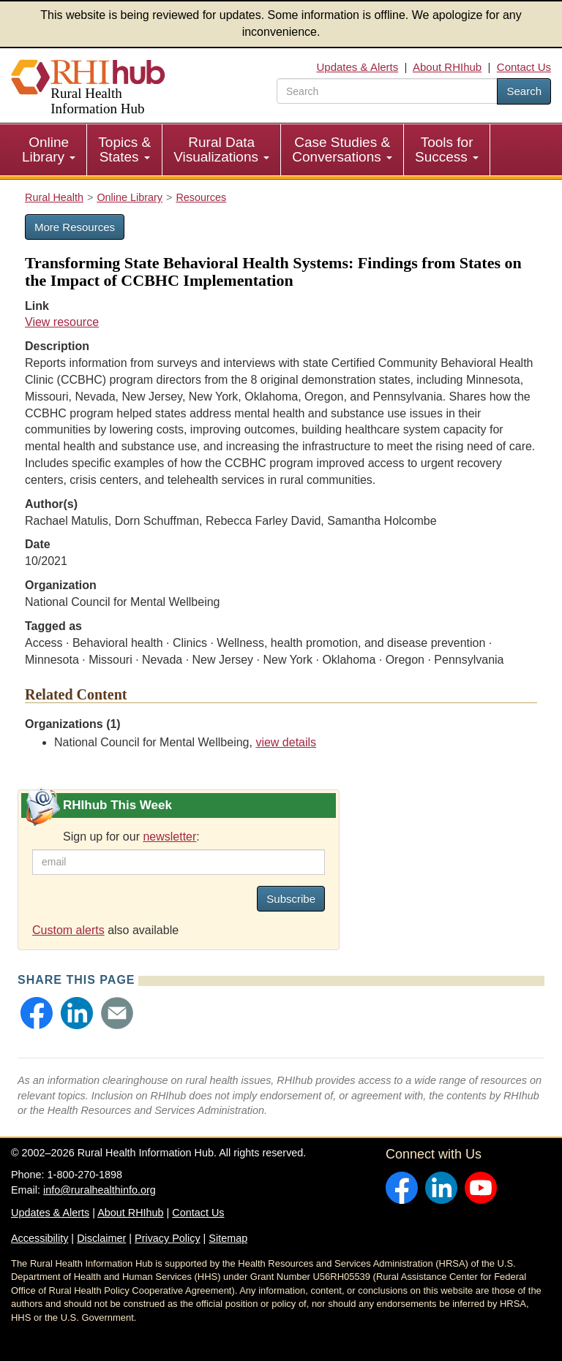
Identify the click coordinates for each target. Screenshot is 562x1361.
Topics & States (124, 149)
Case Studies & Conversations (342, 149)
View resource (62, 322)
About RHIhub (447, 67)
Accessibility (39, 1238)
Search (524, 91)
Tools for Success (447, 149)
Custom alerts (68, 930)
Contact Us (524, 67)
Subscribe (290, 898)
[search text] (387, 91)
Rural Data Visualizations (221, 149)
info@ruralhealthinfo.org (99, 1190)
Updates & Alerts (358, 67)
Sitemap (228, 1238)
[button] (37, 1013)
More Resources (74, 227)
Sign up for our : (131, 836)
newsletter (169, 836)
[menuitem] (49, 149)
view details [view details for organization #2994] (285, 742)
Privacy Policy (168, 1238)
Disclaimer (101, 1238)
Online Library (48, 149)
